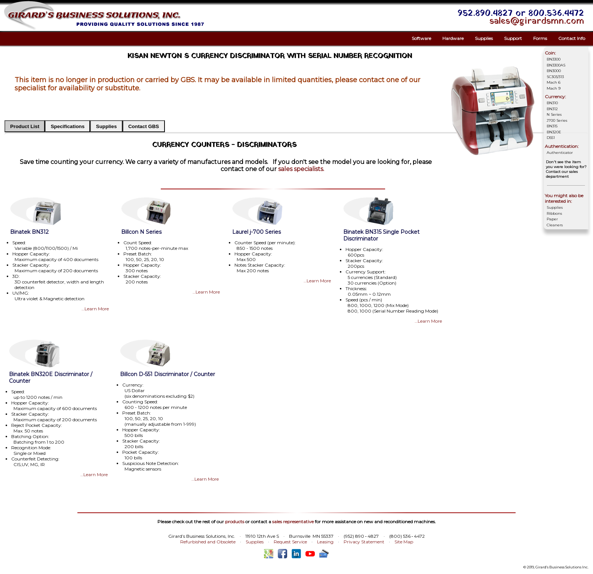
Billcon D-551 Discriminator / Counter (167, 374)
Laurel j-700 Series (256, 232)
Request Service (290, 541)
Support (513, 38)
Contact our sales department (562, 174)
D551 (551, 137)
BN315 (552, 126)
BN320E (554, 132)
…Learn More (95, 308)
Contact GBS (143, 126)
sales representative (293, 521)
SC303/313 (555, 76)
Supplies (484, 38)
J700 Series (557, 120)
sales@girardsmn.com (536, 21)
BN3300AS (556, 65)
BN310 (552, 102)
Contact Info (571, 38)
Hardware (453, 38)
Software (421, 38)
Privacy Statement (364, 541)
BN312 (552, 108)
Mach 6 (553, 82)
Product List (24, 126)
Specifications (68, 126)
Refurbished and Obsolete (208, 541)
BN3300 (553, 59)
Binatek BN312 (29, 232)
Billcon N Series (141, 232)
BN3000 (554, 70)
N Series (554, 114)
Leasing (325, 541)
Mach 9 (553, 88)
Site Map (403, 541)
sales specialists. (301, 169)
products (234, 521)
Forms (540, 38)
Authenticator (560, 152)
